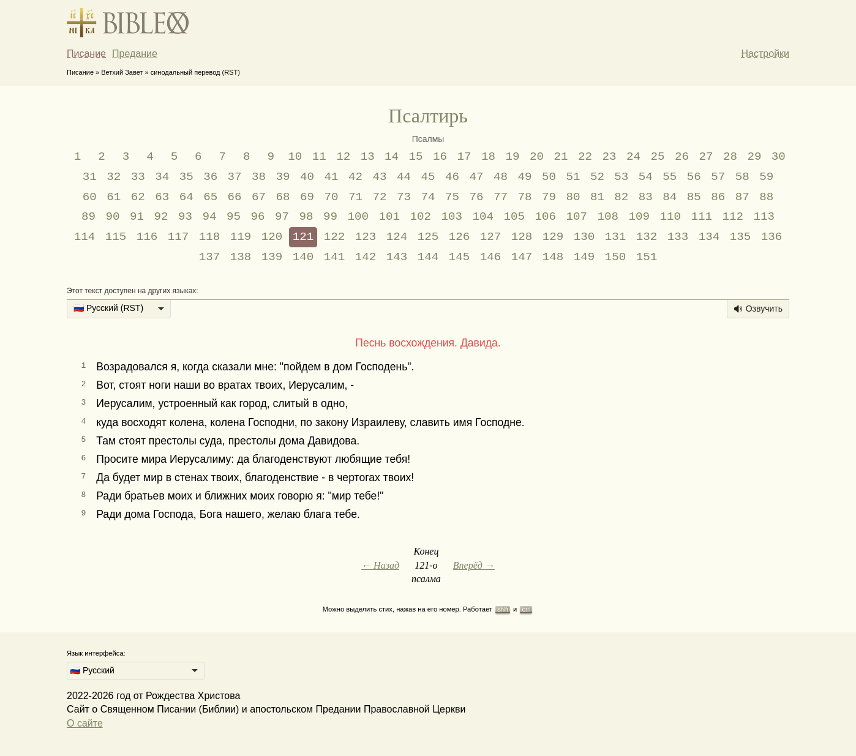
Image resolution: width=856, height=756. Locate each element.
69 (307, 197)
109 (639, 216)
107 (576, 216)
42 (355, 177)
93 (185, 216)
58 (742, 177)
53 (621, 177)
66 (235, 197)
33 (138, 177)
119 (241, 237)
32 (114, 177)
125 (428, 237)
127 (490, 237)
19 (513, 156)
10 (295, 156)
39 (283, 177)
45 (428, 177)
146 (490, 257)
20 (537, 156)
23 (609, 156)
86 (718, 197)
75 (452, 197)
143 (397, 257)
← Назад (380, 565)
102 (420, 216)
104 (483, 216)
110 (670, 216)
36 (210, 177)
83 (646, 197)
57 (718, 177)
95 (234, 216)
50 (549, 177)
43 (380, 177)
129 (553, 237)
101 (389, 216)
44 (404, 177)
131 (615, 237)
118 (209, 237)
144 (428, 257)
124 (397, 237)
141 (334, 257)
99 (330, 216)
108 (607, 216)
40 (307, 177)
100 (358, 216)
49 (524, 177)
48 (501, 177)
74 (428, 197)
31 (90, 177)
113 (764, 216)
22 (585, 156)
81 (597, 197)
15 (416, 156)
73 (404, 197)
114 (85, 237)
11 (319, 156)
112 (732, 216)
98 (306, 216)
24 (633, 156)
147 (522, 257)
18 (488, 156)
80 (573, 197)
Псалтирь (428, 116)
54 (646, 177)
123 (366, 237)
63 (162, 197)
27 (706, 156)
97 (282, 216)
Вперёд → (474, 565)
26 (682, 156)
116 (147, 237)
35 (186, 177)
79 (549, 197)
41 (332, 177)
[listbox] (119, 309)
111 (701, 216)
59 (766, 177)
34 (162, 177)
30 (779, 156)
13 (368, 156)
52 (597, 177)
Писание (86, 53)
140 (303, 257)
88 (766, 197)
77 (501, 197)
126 (459, 237)
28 (730, 156)
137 (209, 257)
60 (90, 197)
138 (241, 257)
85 (694, 197)
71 (355, 197)
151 (647, 257)
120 (272, 237)
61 (114, 197)
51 (573, 177)
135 (740, 237)
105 (514, 216)
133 (678, 237)
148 (553, 257)
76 (476, 197)
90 (113, 216)
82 (621, 197)
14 (392, 156)
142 (366, 257)
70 (332, 197)
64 (186, 197)
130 (584, 237)
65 (210, 197)
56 (694, 177)
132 (647, 237)
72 (380, 197)
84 (670, 197)
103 (451, 216)
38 (259, 177)
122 (334, 237)
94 (209, 216)
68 (283, 197)
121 (303, 237)
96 (257, 216)
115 (116, 237)
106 (545, 216)
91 (137, 216)
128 (522, 237)
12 (343, 156)
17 (464, 156)
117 (178, 237)
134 (709, 237)
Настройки (765, 53)
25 (657, 156)
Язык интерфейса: (96, 653)
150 (615, 257)
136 (772, 237)
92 (161, 216)
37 (235, 177)
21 (561, 156)
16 (440, 156)
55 (670, 177)
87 (742, 197)
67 (259, 197)
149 (584, 257)
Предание (134, 53)
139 (272, 257)
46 (452, 177)
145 (459, 257)
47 (476, 177)
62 (138, 197)
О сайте (85, 723)
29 (754, 156)
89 (88, 216)
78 (524, 197)
